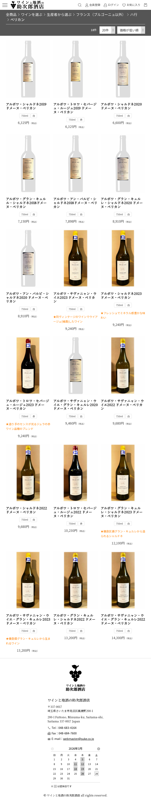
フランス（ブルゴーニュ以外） (101, 14)
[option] (75, 764)
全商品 (11, 14)
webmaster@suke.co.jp (78, 739)
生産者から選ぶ (59, 14)
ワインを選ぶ (31, 14)
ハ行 (133, 14)
